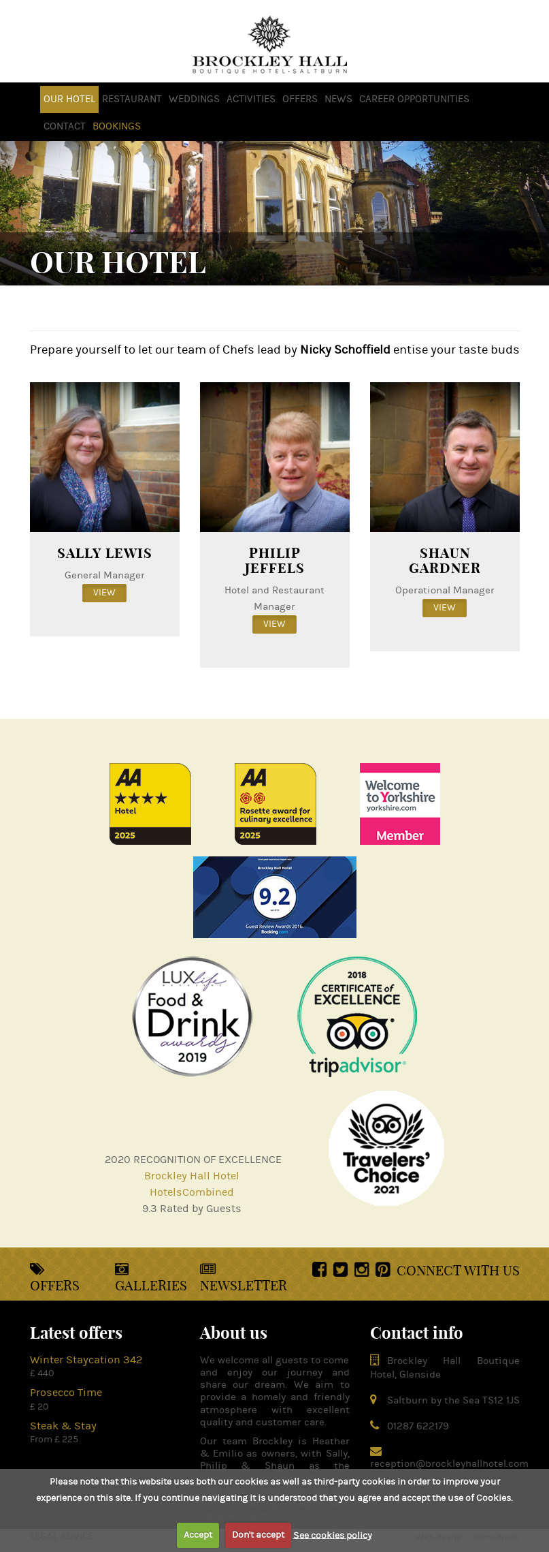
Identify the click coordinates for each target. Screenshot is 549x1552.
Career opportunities (414, 99)
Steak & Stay (63, 1426)
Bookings (117, 126)
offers (300, 99)
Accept (198, 1535)
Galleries (151, 1278)
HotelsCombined (192, 1192)
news (338, 99)
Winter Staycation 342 (86, 1360)
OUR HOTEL (69, 99)
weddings (194, 99)
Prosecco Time (66, 1392)
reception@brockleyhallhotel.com (449, 1464)
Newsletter (243, 1278)
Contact (65, 126)
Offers (55, 1278)
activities (251, 99)
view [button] (104, 592)
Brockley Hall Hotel (191, 1176)
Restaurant (132, 99)
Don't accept (258, 1535)
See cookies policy (332, 1535)
